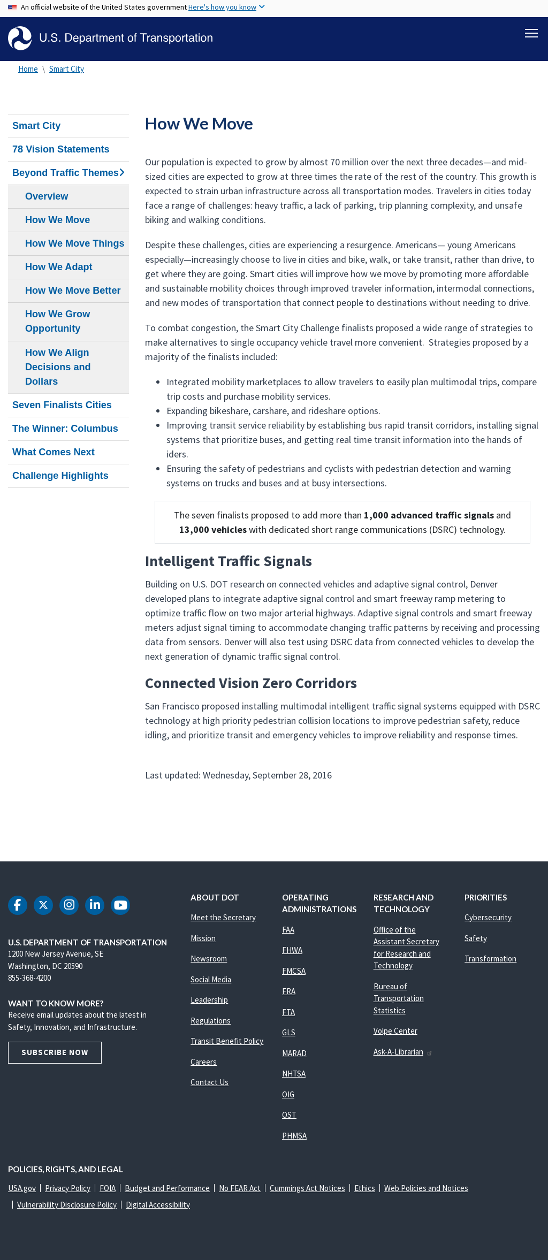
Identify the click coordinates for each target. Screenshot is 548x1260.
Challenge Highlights (60, 475)
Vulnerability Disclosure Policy (67, 1205)
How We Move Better (72, 290)
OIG (288, 1094)
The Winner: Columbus (65, 428)
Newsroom (209, 958)
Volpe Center (395, 1031)
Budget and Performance (167, 1188)
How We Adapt (59, 267)
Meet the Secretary (223, 917)
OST (289, 1115)
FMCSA (294, 971)
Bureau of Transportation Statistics (399, 998)
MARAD (294, 1053)
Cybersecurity (488, 917)
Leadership (209, 1000)
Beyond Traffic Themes (68, 172)
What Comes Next (53, 452)
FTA (288, 1012)
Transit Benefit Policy (227, 1041)
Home (28, 69)
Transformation (490, 958)
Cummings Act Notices (307, 1188)
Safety (476, 938)
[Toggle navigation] (531, 33)
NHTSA (294, 1073)
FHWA (292, 950)
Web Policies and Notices (426, 1188)
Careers (204, 1062)
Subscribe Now (54, 1052)
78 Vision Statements (61, 149)
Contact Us (210, 1082)
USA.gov (22, 1188)
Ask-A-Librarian (403, 1052)
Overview (46, 196)
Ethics (364, 1188)
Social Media (211, 979)
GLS (288, 1032)
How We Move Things (74, 243)
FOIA (108, 1188)
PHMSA (294, 1136)
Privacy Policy (67, 1188)
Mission (203, 938)
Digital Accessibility (158, 1205)
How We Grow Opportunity (57, 321)
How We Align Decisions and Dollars (58, 367)
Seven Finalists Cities (62, 405)
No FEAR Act (240, 1188)
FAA (288, 930)
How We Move (57, 220)
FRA (288, 991)
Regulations (211, 1020)
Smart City (66, 69)
